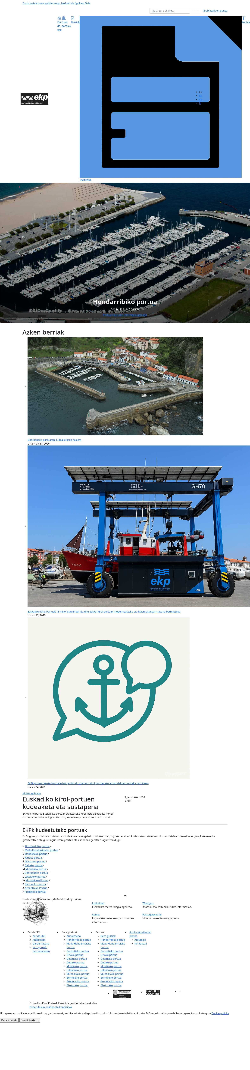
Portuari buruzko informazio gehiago (125, 315)
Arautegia (140, 939)
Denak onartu (9, 1020)
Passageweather (152, 914)
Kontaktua (140, 943)
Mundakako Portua (37, 880)
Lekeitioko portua (35, 876)
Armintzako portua (78, 981)
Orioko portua (33, 857)
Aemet (96, 914)
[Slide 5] (119, 319)
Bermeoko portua (35, 884)
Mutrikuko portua (36, 869)
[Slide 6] (125, 319)
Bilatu (195, 10)
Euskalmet (98, 903)
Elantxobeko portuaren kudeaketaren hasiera (54, 440)
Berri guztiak (108, 936)
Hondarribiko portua (37, 846)
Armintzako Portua (36, 888)
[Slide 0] (90, 319)
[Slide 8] (136, 319)
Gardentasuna (41, 943)
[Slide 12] (159, 319)
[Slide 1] (96, 319)
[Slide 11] (153, 319)
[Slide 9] (142, 319)
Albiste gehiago (31, 793)
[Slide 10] (147, 319)
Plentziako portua (35, 892)
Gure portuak (66, 22)
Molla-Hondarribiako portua (41, 850)
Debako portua (34, 865)
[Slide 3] (108, 319)
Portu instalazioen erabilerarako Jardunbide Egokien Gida (56, 3)
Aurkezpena (74, 936)
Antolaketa (39, 939)
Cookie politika (220, 1013)
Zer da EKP (39, 936)
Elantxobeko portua (36, 873)
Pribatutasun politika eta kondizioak (50, 1007)
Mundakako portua (78, 974)
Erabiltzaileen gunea (215, 10)
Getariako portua (35, 861)
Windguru (148, 903)
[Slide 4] (113, 319)
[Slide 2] (102, 319)
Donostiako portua (36, 854)
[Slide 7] (130, 319)
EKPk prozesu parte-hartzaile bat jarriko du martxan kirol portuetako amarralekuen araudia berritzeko (88, 783)
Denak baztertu (30, 1020)
